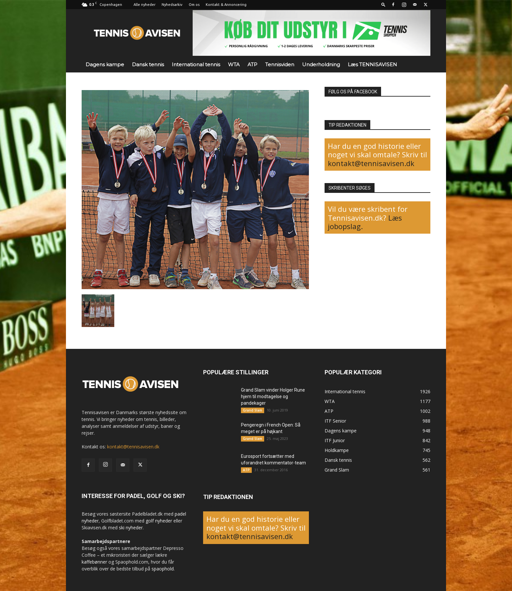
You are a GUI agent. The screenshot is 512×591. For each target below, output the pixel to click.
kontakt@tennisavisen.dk (371, 163)
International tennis (196, 64)
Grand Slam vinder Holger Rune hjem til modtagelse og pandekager (273, 396)
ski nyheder (131, 527)
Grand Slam (252, 410)
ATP (252, 64)
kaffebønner (94, 562)
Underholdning (321, 64)
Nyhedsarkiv (172, 5)
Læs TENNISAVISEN (372, 64)
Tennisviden (279, 64)
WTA (234, 64)
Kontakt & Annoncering (226, 5)
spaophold (163, 569)
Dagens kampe (105, 64)
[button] (383, 4)
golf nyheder (159, 521)
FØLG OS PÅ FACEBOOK (352, 91)
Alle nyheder (144, 5)
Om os (194, 5)
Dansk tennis (148, 64)
